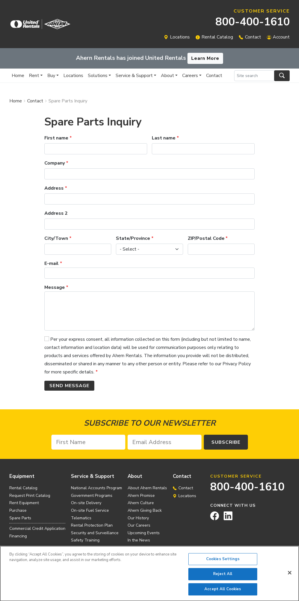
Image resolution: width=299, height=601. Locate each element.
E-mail (51, 263)
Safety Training (85, 540)
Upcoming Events (144, 533)
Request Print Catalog (29, 495)
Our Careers (139, 525)
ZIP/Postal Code (206, 238)
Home (18, 75)
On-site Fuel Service (90, 510)
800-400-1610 (252, 21)
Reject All (222, 576)
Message (54, 287)
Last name (163, 138)
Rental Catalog (217, 37)
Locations (180, 37)
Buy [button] (51, 75)
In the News (139, 540)
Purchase (18, 510)
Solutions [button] (97, 75)
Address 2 (56, 213)
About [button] (167, 75)
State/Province (133, 238)
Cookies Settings (222, 561)
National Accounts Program (96, 488)
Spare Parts (20, 518)
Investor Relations (144, 548)
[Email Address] (164, 442)
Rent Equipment (24, 503)
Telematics (81, 518)
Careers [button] (190, 75)
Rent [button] (34, 75)
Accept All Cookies (222, 591)
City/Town (56, 238)
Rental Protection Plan (92, 525)
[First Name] (88, 442)
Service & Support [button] (134, 75)
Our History (138, 518)
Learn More (205, 58)
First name (56, 138)
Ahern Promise (141, 495)
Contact (253, 37)
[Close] (289, 575)
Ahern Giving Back (145, 510)
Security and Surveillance (95, 533)
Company (54, 163)
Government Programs (91, 495)
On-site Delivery (86, 503)
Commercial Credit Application (37, 528)
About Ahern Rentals (147, 488)
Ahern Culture (141, 503)
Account (281, 37)
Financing (18, 536)
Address (54, 188)
